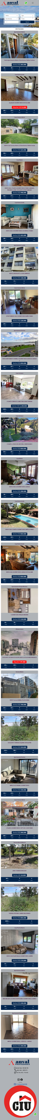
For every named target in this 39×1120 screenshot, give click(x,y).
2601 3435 (18, 1070)
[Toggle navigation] (33, 3)
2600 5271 (25, 1070)
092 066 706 (25, 1068)
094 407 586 (18, 1068)
